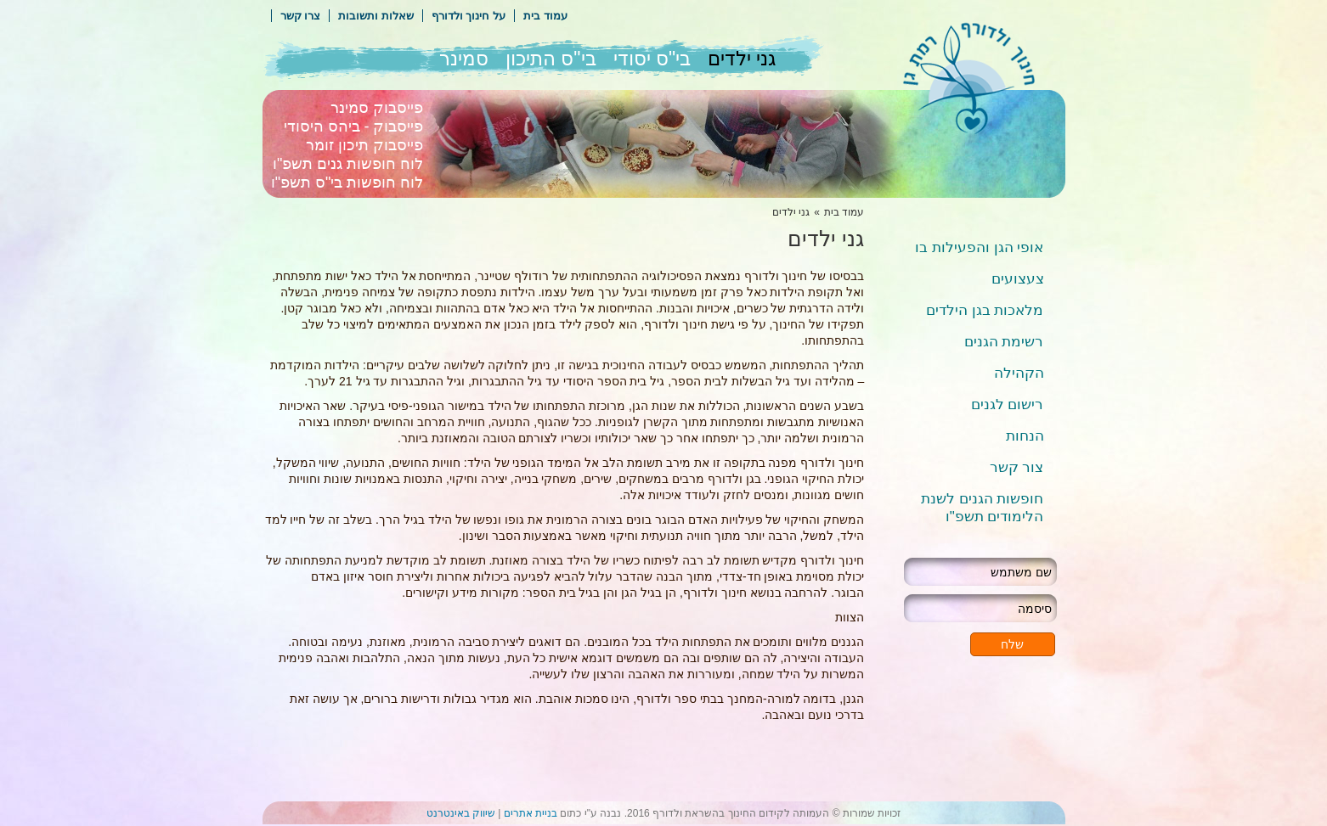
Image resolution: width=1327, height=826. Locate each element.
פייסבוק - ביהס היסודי (354, 126)
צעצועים (1017, 279)
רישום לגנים (1007, 404)
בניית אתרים (530, 813)
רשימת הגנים (1004, 342)
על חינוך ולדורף (468, 15)
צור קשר (1017, 467)
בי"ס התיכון (550, 59)
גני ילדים (742, 59)
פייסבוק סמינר (376, 107)
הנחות (1025, 436)
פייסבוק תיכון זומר (364, 145)
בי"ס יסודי (652, 59)
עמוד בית (545, 15)
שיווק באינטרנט (460, 813)
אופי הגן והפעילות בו (979, 247)
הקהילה (1019, 373)
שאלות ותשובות (376, 15)
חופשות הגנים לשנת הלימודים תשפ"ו (982, 508)
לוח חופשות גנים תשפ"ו (348, 163)
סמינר (463, 59)
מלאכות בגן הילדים (984, 310)
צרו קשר (300, 15)
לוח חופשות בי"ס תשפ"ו (347, 182)
